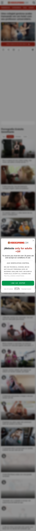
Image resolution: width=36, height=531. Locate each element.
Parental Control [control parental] (26, 289)
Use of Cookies (8, 289)
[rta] (17, 290)
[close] (33, 241)
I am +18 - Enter (18, 283)
